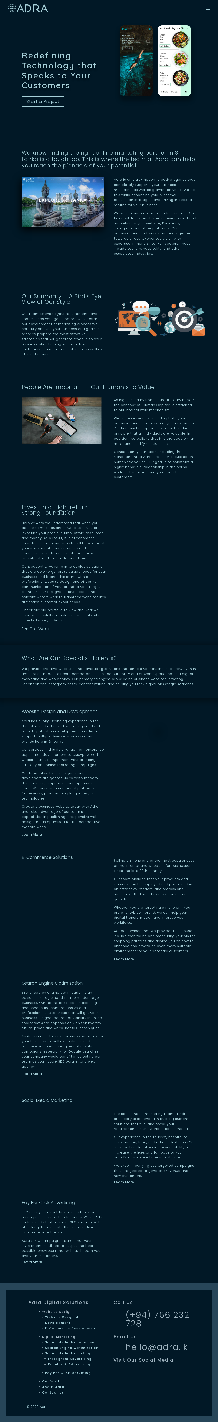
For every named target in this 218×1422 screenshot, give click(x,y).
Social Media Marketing (67, 1353)
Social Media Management (70, 1342)
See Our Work (35, 629)
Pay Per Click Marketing (68, 1373)
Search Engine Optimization (72, 1348)
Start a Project (42, 101)
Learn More (32, 834)
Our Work (51, 1381)
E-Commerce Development (71, 1328)
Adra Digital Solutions (58, 1302)
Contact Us (53, 1392)
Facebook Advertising (69, 1364)
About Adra (53, 1387)
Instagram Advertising (70, 1359)
